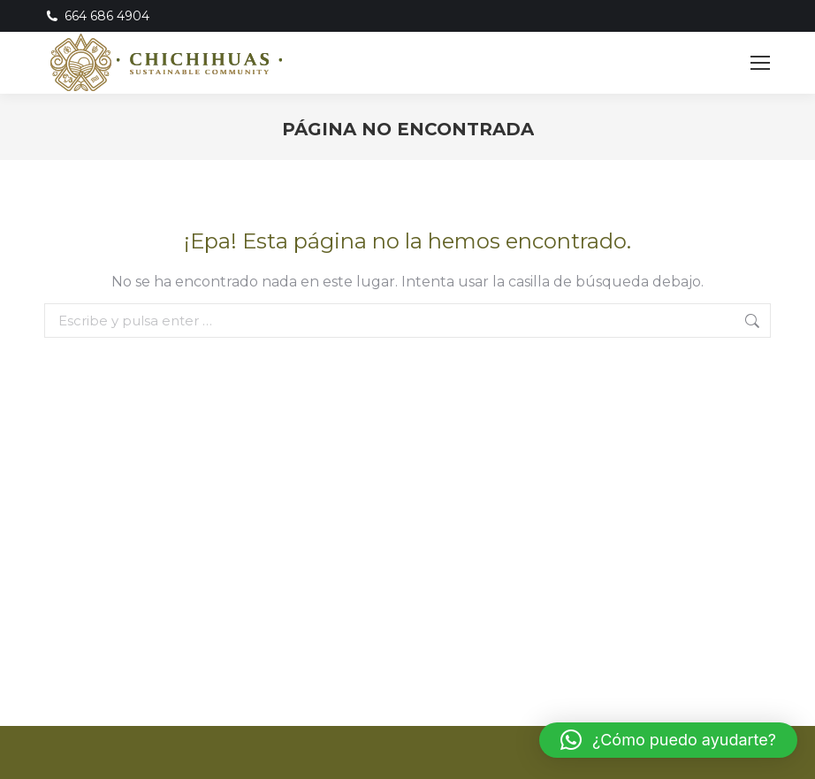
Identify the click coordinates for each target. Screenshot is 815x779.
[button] (668, 740)
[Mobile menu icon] (760, 62)
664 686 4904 (96, 16)
